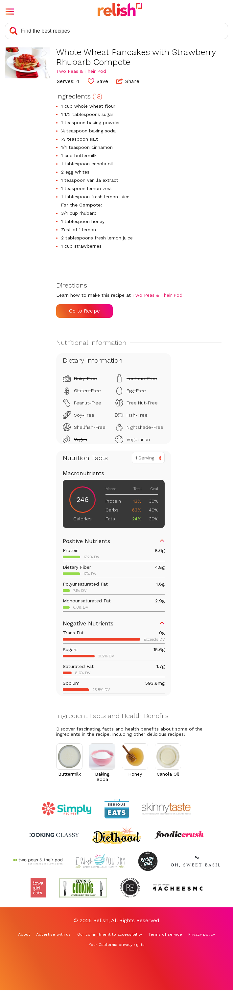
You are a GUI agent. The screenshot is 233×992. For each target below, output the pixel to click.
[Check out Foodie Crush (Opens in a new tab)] (179, 835)
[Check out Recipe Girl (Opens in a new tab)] (148, 861)
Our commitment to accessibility (109, 934)
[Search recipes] (116, 31)
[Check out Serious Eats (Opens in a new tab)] (117, 808)
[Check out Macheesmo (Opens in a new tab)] (177, 887)
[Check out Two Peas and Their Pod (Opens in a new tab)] (37, 861)
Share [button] (127, 81)
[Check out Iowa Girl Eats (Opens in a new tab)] (38, 887)
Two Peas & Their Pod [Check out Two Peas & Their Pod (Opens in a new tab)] (81, 71)
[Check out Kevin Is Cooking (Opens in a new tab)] (83, 887)
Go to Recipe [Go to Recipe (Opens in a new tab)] (84, 311)
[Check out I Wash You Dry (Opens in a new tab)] (100, 861)
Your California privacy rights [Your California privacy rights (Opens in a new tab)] (117, 944)
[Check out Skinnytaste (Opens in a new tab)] (166, 808)
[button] (10, 11)
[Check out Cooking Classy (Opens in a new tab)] (54, 835)
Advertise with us (53, 934)
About (24, 934)
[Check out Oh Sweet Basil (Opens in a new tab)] (195, 861)
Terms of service (165, 934)
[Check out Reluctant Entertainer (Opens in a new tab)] (130, 887)
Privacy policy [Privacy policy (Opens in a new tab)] (201, 934)
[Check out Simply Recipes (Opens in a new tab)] (66, 808)
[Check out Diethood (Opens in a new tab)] (116, 835)
